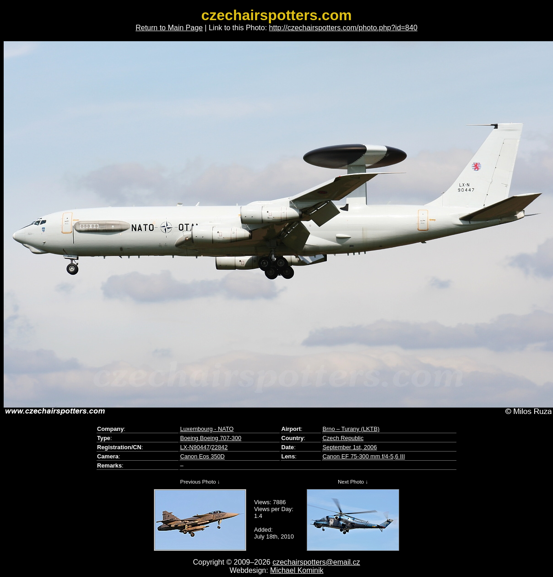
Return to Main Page (169, 28)
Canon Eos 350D (202, 456)
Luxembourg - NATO (206, 428)
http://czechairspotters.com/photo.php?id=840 (343, 28)
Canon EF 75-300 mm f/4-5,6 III (363, 456)
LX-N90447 (195, 447)
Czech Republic (342, 438)
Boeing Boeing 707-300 (210, 438)
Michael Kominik (296, 570)
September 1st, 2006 (349, 447)
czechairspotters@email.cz (316, 562)
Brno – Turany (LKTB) (350, 428)
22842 (219, 447)
